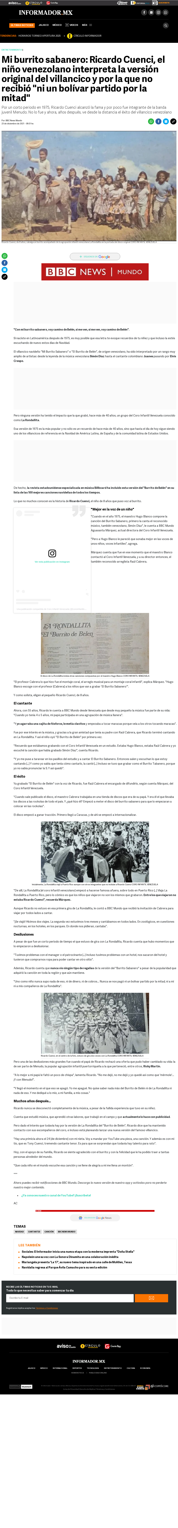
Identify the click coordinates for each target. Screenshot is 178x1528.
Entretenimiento (12, 50)
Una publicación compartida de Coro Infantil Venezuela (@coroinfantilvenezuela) (55, 609)
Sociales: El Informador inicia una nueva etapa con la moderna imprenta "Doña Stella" (78, 1252)
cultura (131, 1368)
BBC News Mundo (14, 121)
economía (145, 1368)
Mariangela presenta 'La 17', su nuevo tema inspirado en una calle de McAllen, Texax (77, 1262)
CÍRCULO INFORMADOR (87, 36)
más (87, 25)
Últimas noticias (22, 25)
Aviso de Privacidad (71, 1389)
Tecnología (93, 1368)
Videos (72, 24)
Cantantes (34, 1232)
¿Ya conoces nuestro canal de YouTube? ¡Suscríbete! (56, 1195)
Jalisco (44, 25)
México (57, 25)
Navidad (19, 1232)
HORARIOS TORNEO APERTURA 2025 (39, 36)
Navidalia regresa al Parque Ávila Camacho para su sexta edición (64, 1267)
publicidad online (98, 1373)
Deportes (77, 1368)
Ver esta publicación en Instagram (52, 562)
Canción (49, 1232)
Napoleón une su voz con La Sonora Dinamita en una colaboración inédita (70, 1257)
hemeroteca (77, 1373)
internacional (60, 1368)
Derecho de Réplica (87, 1389)
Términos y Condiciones (47, 1308)
